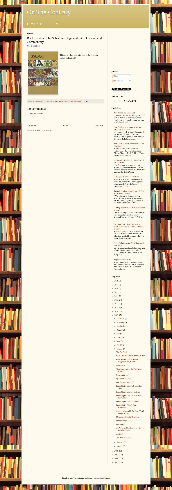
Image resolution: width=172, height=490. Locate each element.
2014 (116, 296)
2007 (116, 455)
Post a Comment (36, 114)
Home (65, 126)
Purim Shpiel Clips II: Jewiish (127, 401)
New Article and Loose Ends (125, 113)
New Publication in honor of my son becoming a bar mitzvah (127, 128)
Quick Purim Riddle (123, 379)
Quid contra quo (122, 375)
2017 (116, 285)
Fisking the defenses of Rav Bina (126, 177)
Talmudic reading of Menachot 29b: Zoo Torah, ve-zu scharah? (129, 192)
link (73, 58)
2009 (116, 315)
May (119, 341)
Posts (116, 76)
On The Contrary (49, 12)
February (120, 442)
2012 (116, 304)
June (119, 337)
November (121, 322)
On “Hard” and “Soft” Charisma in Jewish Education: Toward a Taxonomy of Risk (129, 226)
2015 (116, 292)
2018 (116, 281)
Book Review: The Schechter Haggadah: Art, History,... (127, 360)
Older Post (99, 126)
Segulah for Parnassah (122, 260)
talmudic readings (76, 101)
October (120, 326)
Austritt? (119, 434)
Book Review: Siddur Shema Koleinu (130, 356)
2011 (116, 308)
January (120, 446)
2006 (116, 459)
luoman (90, 478)
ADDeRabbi (39, 101)
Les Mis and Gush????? (125, 382)
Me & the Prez (121, 365)
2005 (116, 462)
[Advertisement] (65, 120)
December (121, 319)
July (118, 334)
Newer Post (32, 126)
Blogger (106, 478)
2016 (116, 289)
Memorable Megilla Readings (127, 417)
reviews (66, 101)
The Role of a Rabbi (124, 438)
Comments (118, 81)
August (120, 330)
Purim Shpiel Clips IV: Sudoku (128, 392)
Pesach (60, 101)
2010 (116, 311)
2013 (116, 300)
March (119, 349)
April (119, 345)
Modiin (55, 101)
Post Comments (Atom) (46, 130)
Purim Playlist (121, 421)
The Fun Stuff (121, 352)
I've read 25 (120, 424)
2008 (116, 451)
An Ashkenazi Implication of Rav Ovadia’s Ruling (128, 429)
